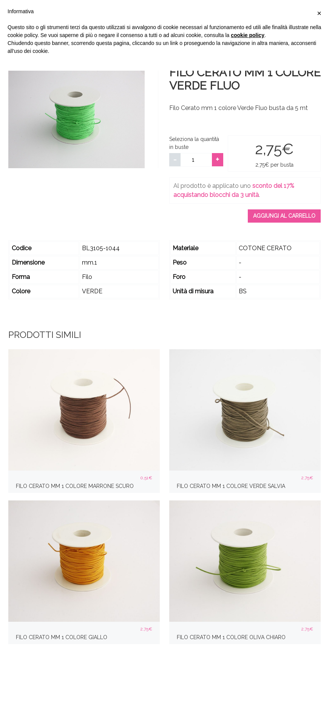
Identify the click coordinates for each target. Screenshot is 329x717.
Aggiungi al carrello (284, 216)
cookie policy (247, 35)
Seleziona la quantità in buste (194, 143)
